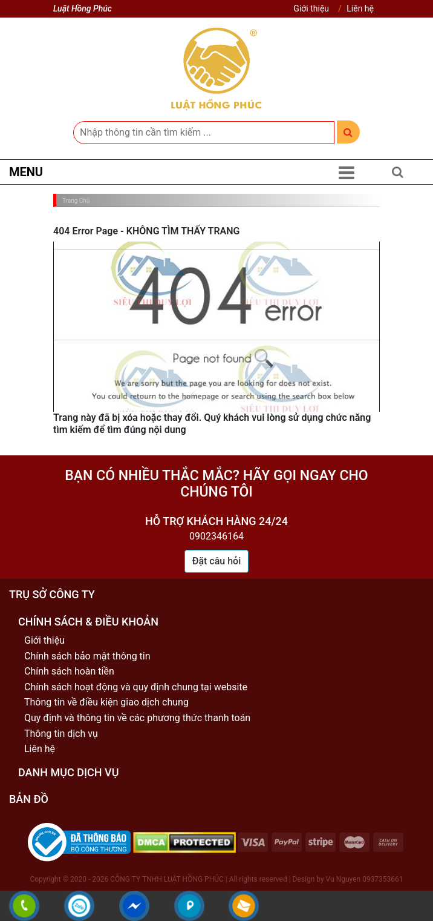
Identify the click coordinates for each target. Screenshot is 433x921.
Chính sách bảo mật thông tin (87, 656)
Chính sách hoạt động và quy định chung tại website (135, 687)
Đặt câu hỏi (216, 561)
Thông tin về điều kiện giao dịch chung (106, 702)
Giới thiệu (311, 8)
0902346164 (216, 536)
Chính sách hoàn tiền (69, 671)
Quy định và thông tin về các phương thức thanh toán (137, 718)
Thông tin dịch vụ (61, 733)
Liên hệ (360, 8)
